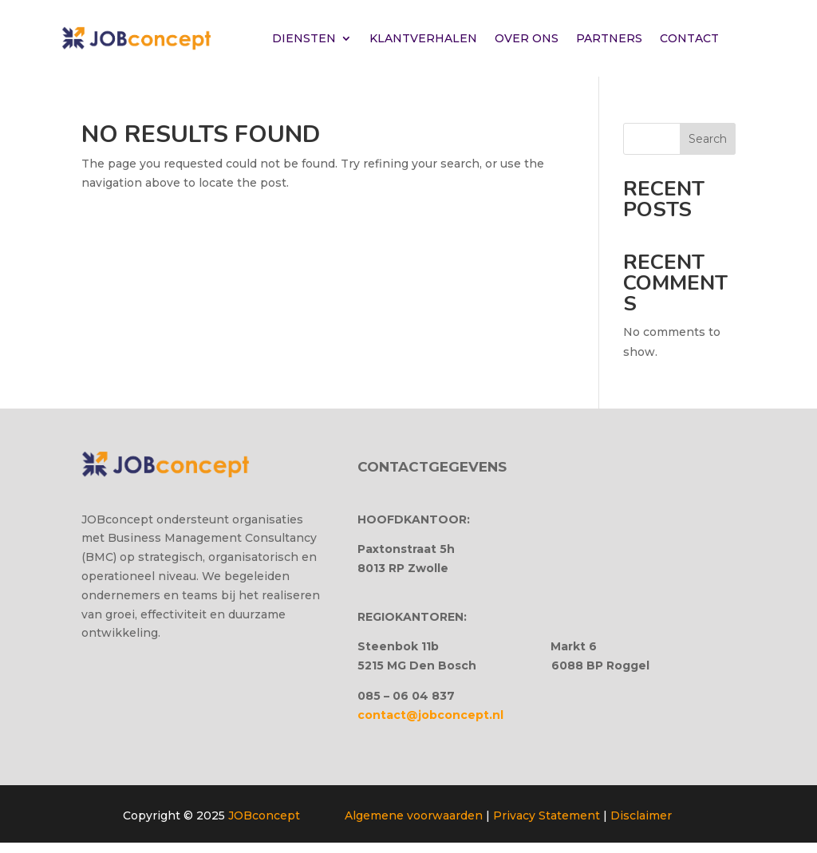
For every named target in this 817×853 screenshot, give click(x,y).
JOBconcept (264, 815)
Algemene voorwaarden (414, 815)
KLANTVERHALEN (423, 38)
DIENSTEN (304, 38)
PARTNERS (609, 38)
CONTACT (689, 38)
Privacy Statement (546, 815)
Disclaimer (641, 815)
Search (708, 139)
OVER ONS (526, 38)
